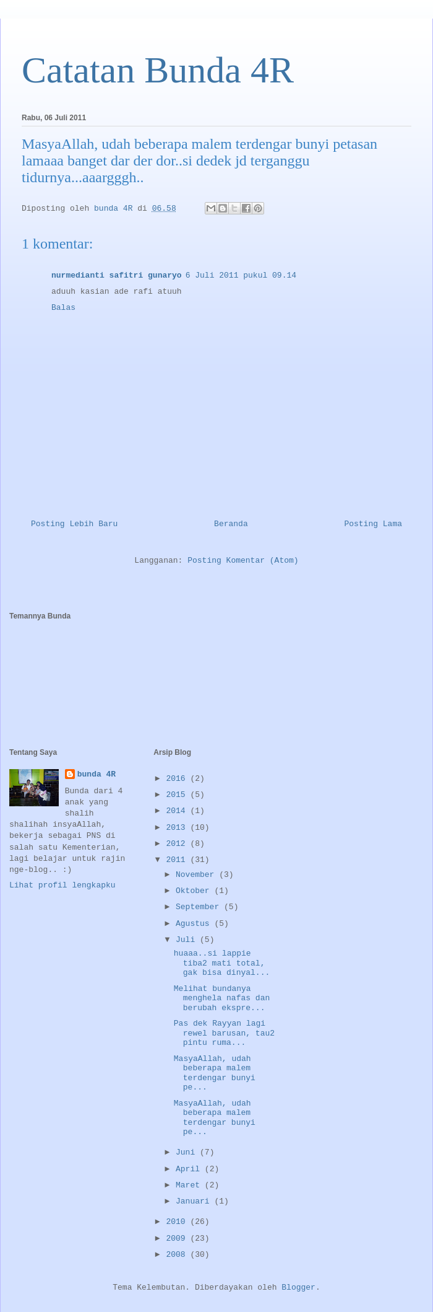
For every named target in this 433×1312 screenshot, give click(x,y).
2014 (178, 811)
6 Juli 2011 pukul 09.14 (241, 275)
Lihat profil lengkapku (62, 885)
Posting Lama (373, 524)
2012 (178, 843)
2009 (178, 1238)
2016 (178, 778)
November (197, 874)
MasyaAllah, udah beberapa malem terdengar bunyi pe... (214, 1073)
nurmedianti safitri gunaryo (116, 275)
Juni (188, 1152)
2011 (178, 860)
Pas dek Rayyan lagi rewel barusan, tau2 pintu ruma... (224, 1033)
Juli (188, 939)
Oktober (195, 891)
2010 (178, 1221)
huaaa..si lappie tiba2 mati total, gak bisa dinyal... (222, 963)
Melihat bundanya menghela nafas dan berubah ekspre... (222, 998)
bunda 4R (96, 774)
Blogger (298, 1287)
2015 (178, 794)
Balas (63, 307)
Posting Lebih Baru (74, 524)
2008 (178, 1254)
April (190, 1169)
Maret (190, 1185)
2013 (178, 827)
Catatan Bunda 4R (158, 70)
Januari (195, 1201)
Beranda (231, 524)
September (200, 907)
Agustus (195, 923)
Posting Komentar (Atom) (242, 560)
